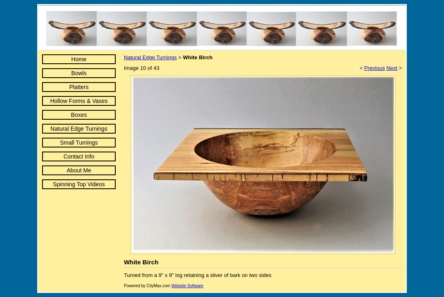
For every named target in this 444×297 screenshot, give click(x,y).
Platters (78, 87)
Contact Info (78, 156)
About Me (79, 170)
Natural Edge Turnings (78, 128)
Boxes (79, 115)
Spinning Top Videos (79, 184)
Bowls (78, 73)
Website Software (187, 286)
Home (78, 59)
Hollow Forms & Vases (79, 101)
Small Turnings (79, 142)
